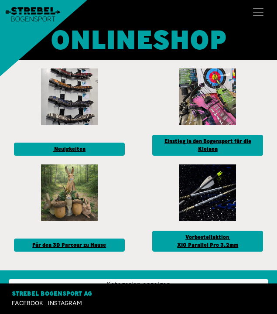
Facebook (27, 303)
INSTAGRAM (65, 303)
